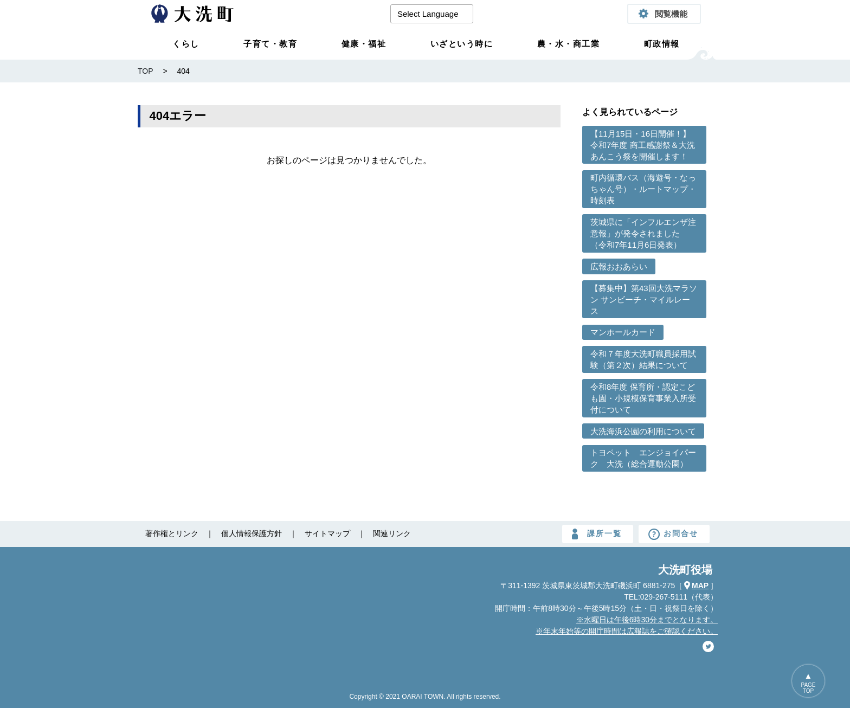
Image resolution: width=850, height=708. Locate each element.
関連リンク (392, 533)
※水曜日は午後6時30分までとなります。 (647, 619)
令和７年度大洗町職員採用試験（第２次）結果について (643, 359)
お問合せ (681, 533)
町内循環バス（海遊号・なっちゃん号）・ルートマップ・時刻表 (643, 189)
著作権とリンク (171, 533)
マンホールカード (622, 332)
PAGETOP (808, 688)
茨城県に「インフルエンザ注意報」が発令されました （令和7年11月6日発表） (643, 233)
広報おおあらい (618, 266)
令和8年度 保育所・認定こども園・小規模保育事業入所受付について (643, 398)
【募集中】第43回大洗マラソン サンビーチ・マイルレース (643, 300)
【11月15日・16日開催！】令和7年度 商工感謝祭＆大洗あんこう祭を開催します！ (642, 145)
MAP (700, 585)
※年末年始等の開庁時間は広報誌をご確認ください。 (627, 631)
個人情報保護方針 (251, 533)
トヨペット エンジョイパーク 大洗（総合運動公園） (643, 458)
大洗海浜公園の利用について (643, 431)
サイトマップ (327, 533)
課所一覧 (604, 533)
